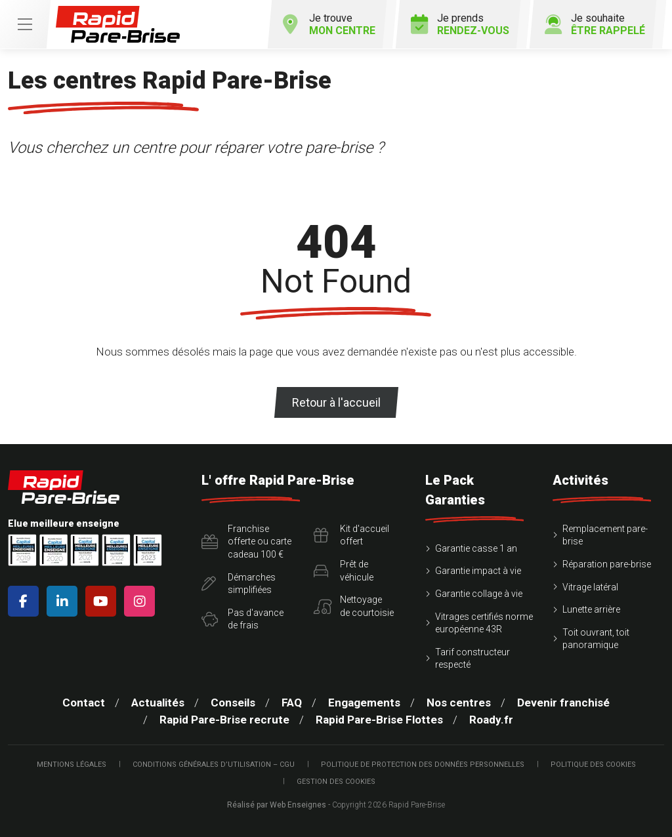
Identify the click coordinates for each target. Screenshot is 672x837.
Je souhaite (595, 24)
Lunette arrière (591, 609)
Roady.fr (491, 719)
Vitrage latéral (590, 587)
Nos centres (459, 702)
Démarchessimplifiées (238, 584)
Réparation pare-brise (606, 564)
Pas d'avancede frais (242, 619)
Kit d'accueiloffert (351, 535)
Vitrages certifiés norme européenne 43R (484, 623)
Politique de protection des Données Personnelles (422, 764)
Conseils (233, 702)
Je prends (460, 24)
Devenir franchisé (563, 702)
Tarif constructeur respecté (472, 658)
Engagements (364, 702)
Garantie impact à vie (478, 570)
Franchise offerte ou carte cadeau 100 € (246, 541)
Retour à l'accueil (336, 402)
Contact (83, 702)
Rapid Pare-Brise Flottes (379, 719)
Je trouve (328, 24)
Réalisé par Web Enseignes (276, 804)
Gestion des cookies (336, 781)
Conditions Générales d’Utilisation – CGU (214, 764)
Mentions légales (71, 764)
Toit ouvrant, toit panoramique (595, 639)
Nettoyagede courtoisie (354, 606)
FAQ (292, 702)
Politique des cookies (593, 764)
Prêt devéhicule (343, 570)
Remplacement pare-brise (605, 535)
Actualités (157, 702)
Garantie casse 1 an (476, 548)
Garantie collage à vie (478, 593)
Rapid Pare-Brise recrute (224, 719)
